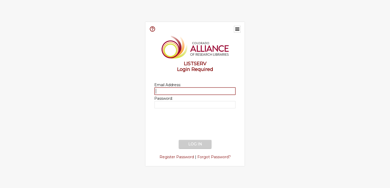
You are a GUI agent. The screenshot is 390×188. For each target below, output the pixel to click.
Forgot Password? (214, 157)
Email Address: (167, 85)
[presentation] (195, 124)
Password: (163, 98)
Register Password (176, 157)
